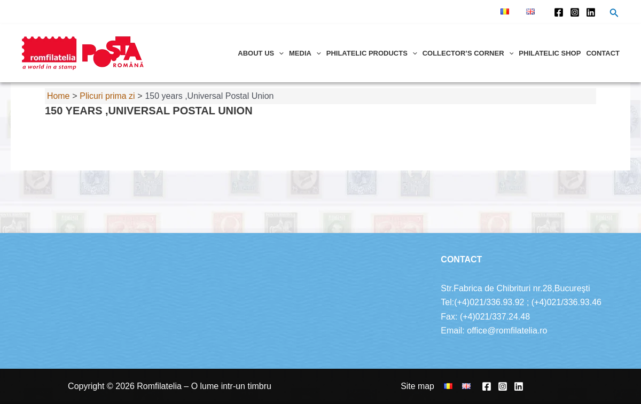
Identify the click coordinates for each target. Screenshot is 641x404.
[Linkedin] (591, 12)
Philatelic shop (550, 53)
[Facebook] (559, 12)
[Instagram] (575, 12)
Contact (603, 53)
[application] (279, 53)
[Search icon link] (614, 14)
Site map (420, 386)
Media (305, 53)
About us (261, 53)
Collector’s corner (468, 53)
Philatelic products (371, 53)
